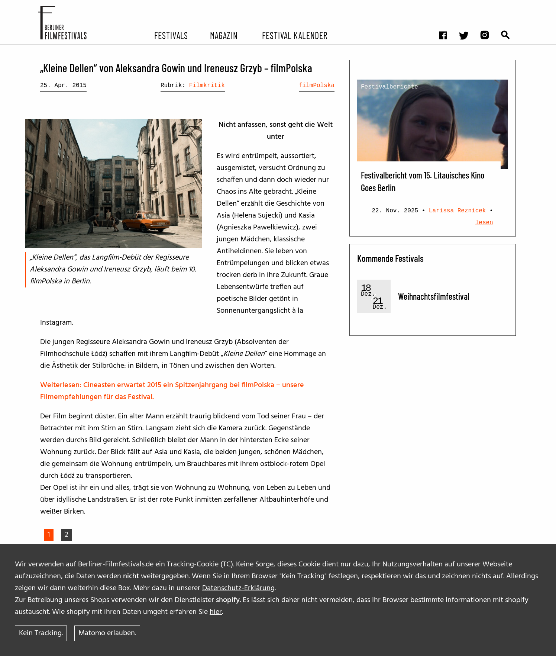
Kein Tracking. (41, 633)
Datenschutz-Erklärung (238, 588)
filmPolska (316, 85)
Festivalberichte (389, 87)
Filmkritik (207, 85)
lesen (484, 222)
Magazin (223, 35)
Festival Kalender (294, 35)
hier (216, 612)
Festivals (171, 35)
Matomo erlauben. (107, 633)
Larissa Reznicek (457, 211)
